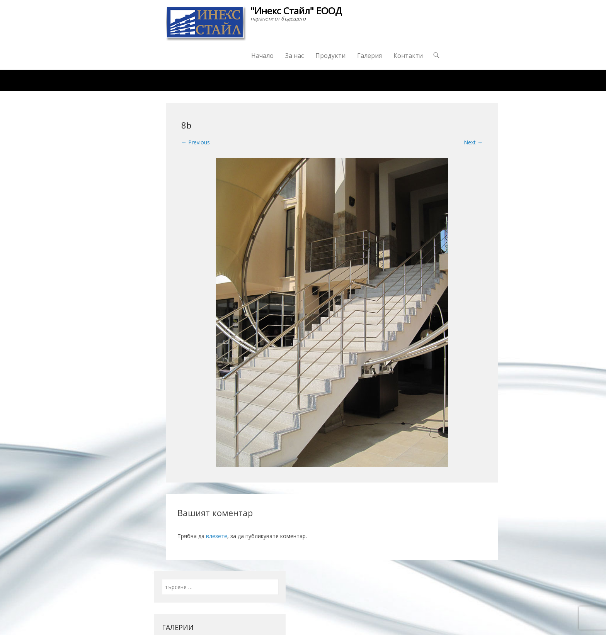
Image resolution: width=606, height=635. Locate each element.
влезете (216, 536)
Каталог (239, 80)
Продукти (330, 55)
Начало (262, 55)
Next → (473, 142)
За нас (294, 55)
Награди (281, 80)
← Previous (195, 142)
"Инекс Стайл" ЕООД (296, 10)
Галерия (369, 55)
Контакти (408, 55)
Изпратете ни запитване (345, 80)
